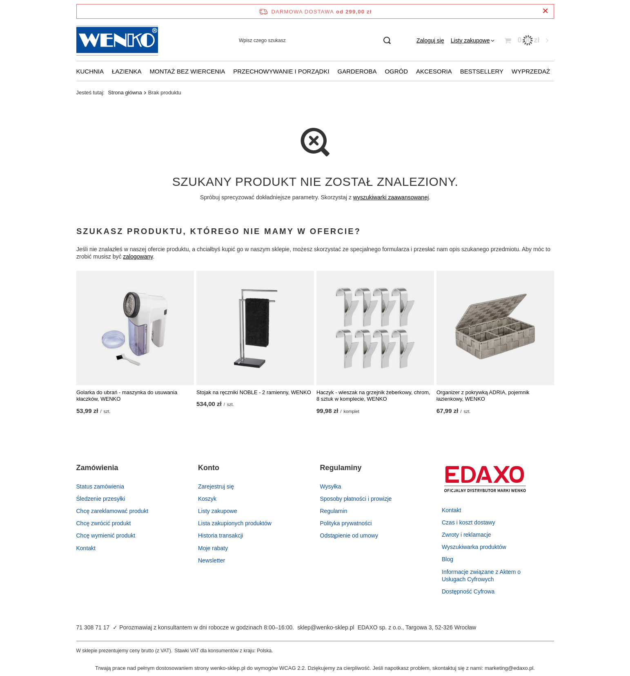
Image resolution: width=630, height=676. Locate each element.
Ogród (396, 71)
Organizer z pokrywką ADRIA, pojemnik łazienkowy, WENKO (483, 395)
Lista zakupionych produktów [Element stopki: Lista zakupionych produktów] (235, 523)
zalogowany (138, 257)
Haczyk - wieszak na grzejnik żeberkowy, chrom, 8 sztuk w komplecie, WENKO (373, 395)
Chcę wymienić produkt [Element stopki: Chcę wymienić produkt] (106, 535)
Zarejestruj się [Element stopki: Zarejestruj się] (216, 486)
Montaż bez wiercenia (187, 71)
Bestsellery (481, 71)
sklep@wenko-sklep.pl (325, 627)
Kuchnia (90, 71)
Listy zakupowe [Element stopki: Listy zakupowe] (217, 511)
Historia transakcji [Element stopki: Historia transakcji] (220, 535)
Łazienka (127, 71)
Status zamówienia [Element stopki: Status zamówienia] (100, 486)
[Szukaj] (387, 40)
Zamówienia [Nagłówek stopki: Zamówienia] (97, 468)
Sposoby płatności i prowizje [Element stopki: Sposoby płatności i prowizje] (356, 498)
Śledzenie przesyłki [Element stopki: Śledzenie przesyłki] (100, 498)
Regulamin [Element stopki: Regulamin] (333, 511)
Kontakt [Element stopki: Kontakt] (86, 548)
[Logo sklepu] (117, 41)
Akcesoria (434, 71)
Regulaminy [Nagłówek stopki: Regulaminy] (341, 468)
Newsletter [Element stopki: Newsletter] (211, 560)
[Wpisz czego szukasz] (314, 40)
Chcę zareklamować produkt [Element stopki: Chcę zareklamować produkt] (112, 511)
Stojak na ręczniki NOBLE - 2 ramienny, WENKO (253, 392)
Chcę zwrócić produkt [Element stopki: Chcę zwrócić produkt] (103, 523)
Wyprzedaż (531, 71)
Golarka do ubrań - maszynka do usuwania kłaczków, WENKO (126, 395)
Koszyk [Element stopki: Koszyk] (207, 498)
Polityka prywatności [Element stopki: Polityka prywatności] (346, 523)
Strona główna (125, 92)
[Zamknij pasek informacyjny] (545, 11)
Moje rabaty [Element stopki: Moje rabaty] (213, 548)
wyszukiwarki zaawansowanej (390, 197)
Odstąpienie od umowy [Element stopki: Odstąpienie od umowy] (349, 535)
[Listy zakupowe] (473, 40)
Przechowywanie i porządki (281, 71)
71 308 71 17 (93, 627)
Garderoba (357, 71)
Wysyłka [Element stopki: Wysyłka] (330, 486)
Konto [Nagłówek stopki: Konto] (208, 468)
